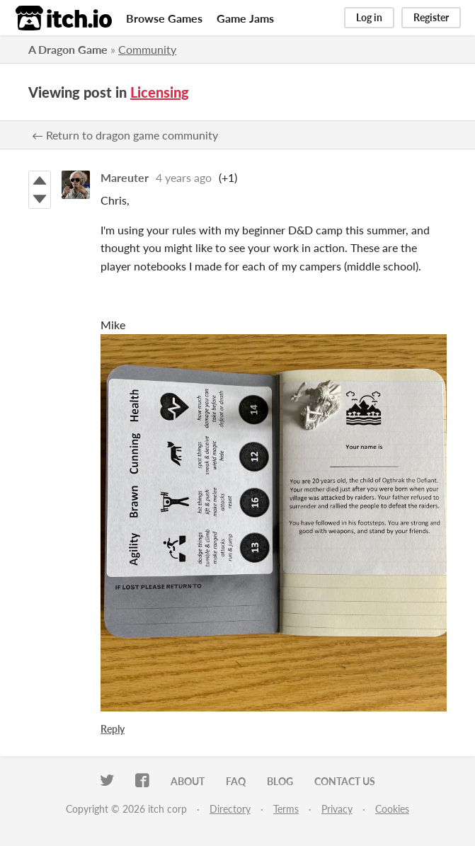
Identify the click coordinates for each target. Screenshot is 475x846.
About (188, 781)
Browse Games (164, 18)
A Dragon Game (68, 49)
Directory (230, 809)
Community (147, 49)
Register (431, 17)
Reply (113, 729)
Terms (286, 809)
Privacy (337, 809)
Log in (369, 17)
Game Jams (245, 18)
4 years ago (184, 177)
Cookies (392, 809)
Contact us (344, 781)
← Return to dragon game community (125, 135)
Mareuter (125, 177)
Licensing (159, 92)
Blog (280, 781)
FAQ (236, 781)
